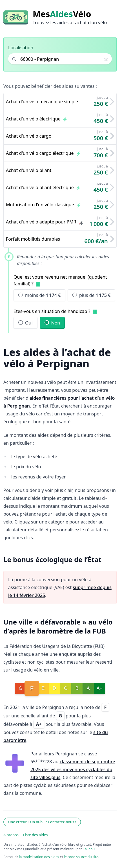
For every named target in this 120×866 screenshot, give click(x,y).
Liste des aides (35, 834)
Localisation (20, 47)
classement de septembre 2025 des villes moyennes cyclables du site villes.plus (72, 769)
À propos (11, 834)
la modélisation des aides (39, 856)
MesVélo (62, 14)
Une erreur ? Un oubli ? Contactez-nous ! (42, 821)
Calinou (89, 849)
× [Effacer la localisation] (106, 59)
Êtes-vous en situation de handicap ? (52, 311)
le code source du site (81, 856)
